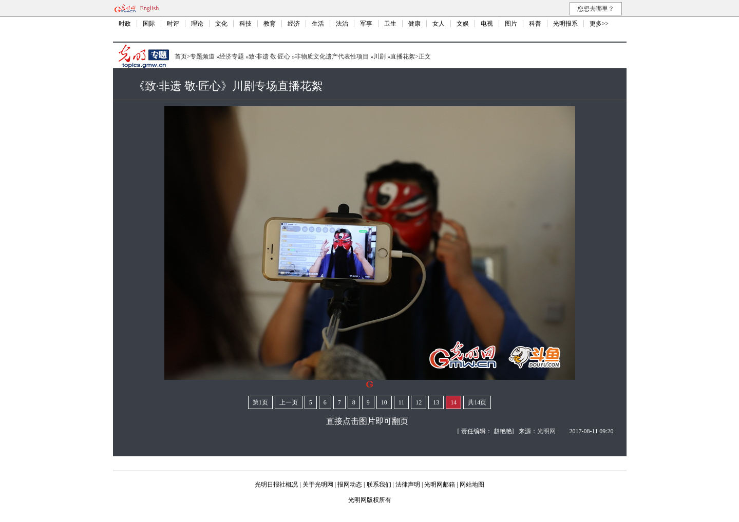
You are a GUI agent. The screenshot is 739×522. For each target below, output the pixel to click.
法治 (342, 23)
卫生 (390, 23)
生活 (318, 23)
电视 (487, 23)
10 (384, 402)
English (149, 8)
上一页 (288, 402)
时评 (173, 23)
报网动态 (349, 484)
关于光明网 (317, 484)
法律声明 (407, 484)
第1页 (260, 402)
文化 (221, 23)
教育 (269, 23)
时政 (125, 23)
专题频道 (202, 56)
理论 (197, 23)
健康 (414, 23)
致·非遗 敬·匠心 (269, 56)
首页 (181, 56)
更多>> (599, 23)
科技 (245, 23)
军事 (366, 23)
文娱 (463, 23)
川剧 (379, 56)
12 (418, 402)
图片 (511, 23)
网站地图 (472, 484)
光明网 (546, 431)
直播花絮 (402, 56)
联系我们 (379, 484)
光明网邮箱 (439, 484)
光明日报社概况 (276, 484)
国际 (149, 23)
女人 (438, 23)
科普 (535, 23)
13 (436, 402)
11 (402, 402)
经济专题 (231, 56)
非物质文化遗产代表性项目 (332, 56)
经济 (294, 23)
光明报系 (565, 23)
